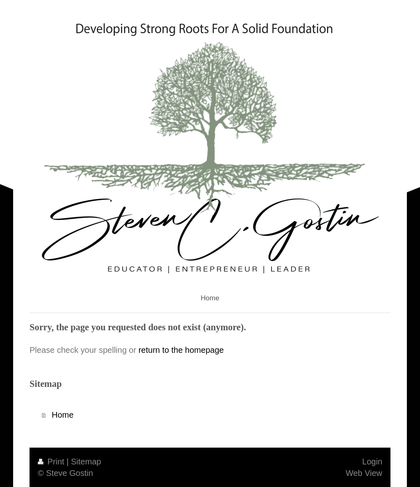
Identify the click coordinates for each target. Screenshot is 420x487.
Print (52, 461)
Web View (364, 473)
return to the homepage (181, 349)
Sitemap (86, 461)
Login (372, 461)
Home (62, 414)
